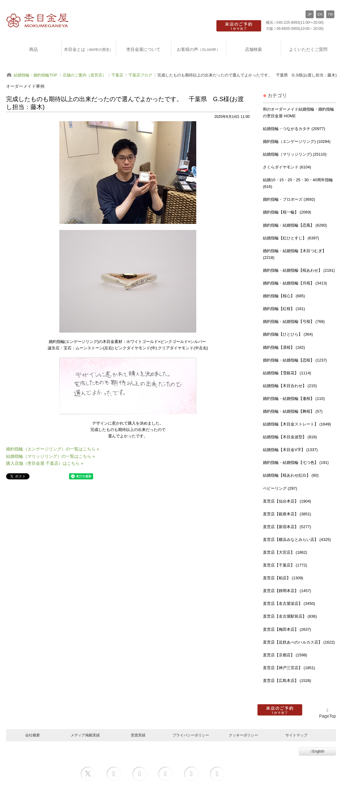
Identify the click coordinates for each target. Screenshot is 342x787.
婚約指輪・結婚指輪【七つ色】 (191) (296, 462)
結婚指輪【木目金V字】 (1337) (290, 449)
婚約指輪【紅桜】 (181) (284, 308)
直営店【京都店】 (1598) (285, 655)
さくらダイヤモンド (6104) (287, 167)
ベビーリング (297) (280, 488)
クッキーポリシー (243, 735)
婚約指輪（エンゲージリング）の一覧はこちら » (52, 448)
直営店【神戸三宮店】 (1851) (289, 667)
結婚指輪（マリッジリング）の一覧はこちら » (50, 456)
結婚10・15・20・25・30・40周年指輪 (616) (298, 183)
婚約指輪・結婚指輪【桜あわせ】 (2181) (299, 270)
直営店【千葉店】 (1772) (285, 565)
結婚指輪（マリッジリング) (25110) (294, 154)
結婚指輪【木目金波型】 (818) (290, 437)
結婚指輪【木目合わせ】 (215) (290, 385)
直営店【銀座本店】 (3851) (287, 514)
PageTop (327, 713)
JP (310, 14)
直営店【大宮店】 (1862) (285, 552)
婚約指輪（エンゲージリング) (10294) (296, 141)
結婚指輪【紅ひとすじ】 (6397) (291, 238)
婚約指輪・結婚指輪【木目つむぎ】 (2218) (294, 254)
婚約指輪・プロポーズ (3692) (289, 199)
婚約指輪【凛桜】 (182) (284, 347)
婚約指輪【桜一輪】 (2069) (287, 212)
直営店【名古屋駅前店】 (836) (290, 616)
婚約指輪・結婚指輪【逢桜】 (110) (294, 398)
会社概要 (32, 735)
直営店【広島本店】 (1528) (287, 680)
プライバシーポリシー (191, 735)
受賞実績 (138, 735)
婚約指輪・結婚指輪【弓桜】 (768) (294, 321)
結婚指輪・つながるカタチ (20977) (294, 128)
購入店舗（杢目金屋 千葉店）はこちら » (44, 463)
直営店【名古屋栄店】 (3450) (289, 603)
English (317, 751)
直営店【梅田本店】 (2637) (287, 629)
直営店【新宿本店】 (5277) (287, 526)
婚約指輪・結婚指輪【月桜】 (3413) (295, 283)
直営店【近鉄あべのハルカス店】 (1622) (299, 642)
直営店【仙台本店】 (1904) (287, 501)
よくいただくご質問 (308, 49)
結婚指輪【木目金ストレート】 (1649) (297, 424)
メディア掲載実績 (85, 735)
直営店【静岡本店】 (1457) (287, 590)
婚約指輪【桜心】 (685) (284, 296)
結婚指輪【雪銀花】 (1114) (287, 373)
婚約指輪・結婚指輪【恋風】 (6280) (295, 225)
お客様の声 (198, 49)
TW (330, 14)
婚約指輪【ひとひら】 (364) (288, 334)
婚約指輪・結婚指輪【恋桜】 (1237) (295, 360)
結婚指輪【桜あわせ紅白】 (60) (291, 475)
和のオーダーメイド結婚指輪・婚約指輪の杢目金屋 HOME (298, 112)
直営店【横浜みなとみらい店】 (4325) (297, 539)
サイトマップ (296, 735)
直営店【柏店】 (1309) (283, 578)
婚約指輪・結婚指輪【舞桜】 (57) (293, 411)
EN (320, 14)
